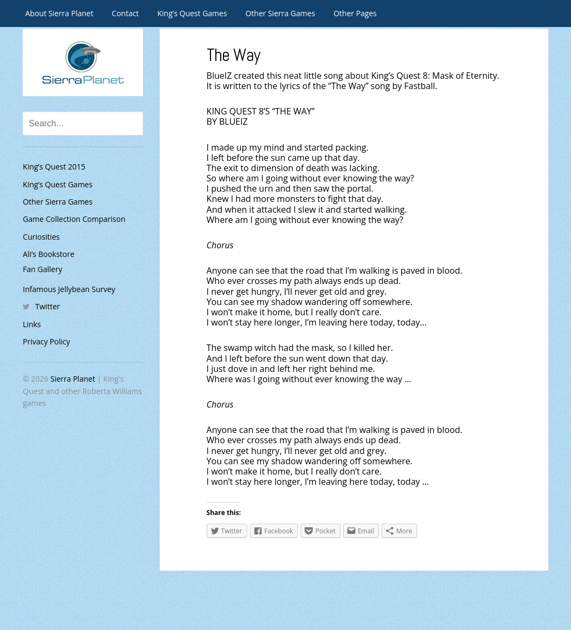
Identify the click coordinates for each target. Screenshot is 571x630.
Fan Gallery (42, 269)
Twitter (47, 306)
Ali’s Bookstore (48, 254)
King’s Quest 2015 (54, 166)
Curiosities (41, 237)
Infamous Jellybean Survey (69, 289)
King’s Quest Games (192, 13)
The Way (235, 54)
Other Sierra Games (280, 13)
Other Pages (355, 13)
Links (31, 324)
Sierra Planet (72, 379)
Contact (125, 13)
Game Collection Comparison (74, 219)
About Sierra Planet (59, 13)
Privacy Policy (46, 341)
